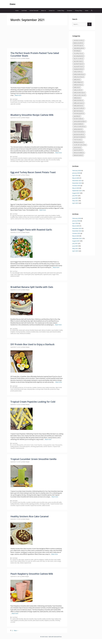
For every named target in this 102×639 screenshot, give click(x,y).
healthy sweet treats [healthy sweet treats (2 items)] (78, 105)
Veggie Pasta (55, 274)
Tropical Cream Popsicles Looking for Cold (32, 401)
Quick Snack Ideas (43, 102)
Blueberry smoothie (42, 158)
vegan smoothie (44, 161)
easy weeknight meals (17, 273)
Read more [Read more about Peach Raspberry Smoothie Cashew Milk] (15, 613)
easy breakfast (55, 330)
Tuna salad (57, 102)
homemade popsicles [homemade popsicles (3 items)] (79, 113)
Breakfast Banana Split (35, 330)
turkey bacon (42, 218)
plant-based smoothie (34, 161)
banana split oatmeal (24, 330)
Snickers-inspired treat (25, 563)
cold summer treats (29, 445)
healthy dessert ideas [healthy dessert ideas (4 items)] (79, 77)
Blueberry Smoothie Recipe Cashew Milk (31, 114)
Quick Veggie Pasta (19, 274)
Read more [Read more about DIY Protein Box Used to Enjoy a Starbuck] (58, 382)
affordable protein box (17, 387)
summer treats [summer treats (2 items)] (77, 147)
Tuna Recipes (51, 102)
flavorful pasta (27, 273)
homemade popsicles (24, 446)
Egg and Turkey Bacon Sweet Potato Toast (33, 172)
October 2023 (76, 185)
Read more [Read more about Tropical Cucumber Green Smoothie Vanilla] (55, 497)
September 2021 (77, 190)
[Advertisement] (37, 37)
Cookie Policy (60, 10)
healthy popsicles (14, 446)
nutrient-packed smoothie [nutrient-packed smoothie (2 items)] (80, 121)
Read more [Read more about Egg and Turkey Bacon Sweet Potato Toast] (43, 210)
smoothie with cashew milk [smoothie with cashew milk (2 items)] (80, 145)
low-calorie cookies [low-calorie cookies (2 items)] (78, 118)
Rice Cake (42, 561)
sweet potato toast (19, 218)
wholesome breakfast (25, 333)
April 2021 (75, 203)
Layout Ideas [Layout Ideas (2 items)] (77, 116)
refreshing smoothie (44, 504)
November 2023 (77, 183)
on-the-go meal (39, 389)
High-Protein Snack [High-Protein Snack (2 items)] (78, 111)
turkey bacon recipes (51, 218)
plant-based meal (51, 273)
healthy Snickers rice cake (24, 561)
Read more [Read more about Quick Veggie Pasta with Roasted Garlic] (56, 267)
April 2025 (75, 175)
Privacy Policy (78, 10)
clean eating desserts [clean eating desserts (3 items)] (79, 56)
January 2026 (76, 173)
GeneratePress (58, 636)
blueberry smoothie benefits (55, 158)
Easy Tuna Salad (37, 100)
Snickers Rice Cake (14, 563)
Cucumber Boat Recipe (17, 100)
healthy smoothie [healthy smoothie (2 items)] (78, 90)
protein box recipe (54, 389)
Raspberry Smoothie (49, 620)
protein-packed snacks (16, 390)
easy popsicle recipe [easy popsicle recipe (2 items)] (78, 66)
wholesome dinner (14, 276)
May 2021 (75, 200)
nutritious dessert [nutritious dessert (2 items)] (78, 129)
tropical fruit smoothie (35, 505)
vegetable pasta (39, 274)
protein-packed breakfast (46, 217)
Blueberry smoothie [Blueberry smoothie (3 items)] (78, 43)
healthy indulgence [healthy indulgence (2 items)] (78, 82)
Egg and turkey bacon (17, 215)
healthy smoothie (24, 504)
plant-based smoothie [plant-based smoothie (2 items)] (79, 134)
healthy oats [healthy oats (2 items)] (77, 87)
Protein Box (47, 389)
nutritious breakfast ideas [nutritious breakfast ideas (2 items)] (79, 126)
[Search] (89, 24)
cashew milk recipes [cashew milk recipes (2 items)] (78, 45)
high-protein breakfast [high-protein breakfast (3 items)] (79, 108)
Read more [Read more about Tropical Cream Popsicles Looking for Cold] (48, 439)
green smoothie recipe (42, 502)
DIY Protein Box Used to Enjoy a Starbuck (32, 344)
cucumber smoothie (31, 502)
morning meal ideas (20, 331)
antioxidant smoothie (17, 158)
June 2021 (75, 198)
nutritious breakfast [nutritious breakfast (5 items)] (78, 124)
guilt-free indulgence (39, 559)
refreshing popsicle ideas (37, 446)
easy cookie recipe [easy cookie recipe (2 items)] (78, 61)
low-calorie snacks (35, 561)
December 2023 (77, 180)
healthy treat (58, 619)
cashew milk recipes (29, 159)
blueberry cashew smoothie (30, 158)
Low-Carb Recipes (22, 102)
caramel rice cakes (29, 559)
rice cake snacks (49, 561)
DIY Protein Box (28, 387)
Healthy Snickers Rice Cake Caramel (29, 516)
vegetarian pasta (47, 274)
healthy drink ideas (15, 504)
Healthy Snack (54, 100)
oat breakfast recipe (44, 331)
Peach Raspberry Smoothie (17, 620)
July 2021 (75, 195)
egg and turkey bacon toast (30, 215)
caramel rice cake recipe (18, 559)
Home (16, 10)
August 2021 (76, 193)
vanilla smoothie (46, 505)
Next (16, 630)
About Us (43, 10)
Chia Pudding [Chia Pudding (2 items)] (77, 50)
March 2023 (75, 188)
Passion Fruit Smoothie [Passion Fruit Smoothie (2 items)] (79, 131)
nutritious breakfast (35, 217)
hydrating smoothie (34, 504)
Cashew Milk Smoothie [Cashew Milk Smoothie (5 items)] (79, 48)
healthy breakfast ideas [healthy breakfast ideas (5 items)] (79, 74)
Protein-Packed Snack (32, 102)
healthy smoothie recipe (48, 619)
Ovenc (12, 4)
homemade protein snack (20, 389)
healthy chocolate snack (50, 559)
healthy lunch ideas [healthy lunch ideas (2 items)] (78, 84)
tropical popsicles (20, 448)
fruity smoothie (38, 619)
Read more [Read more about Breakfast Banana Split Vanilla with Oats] (58, 325)
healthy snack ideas (23, 161)
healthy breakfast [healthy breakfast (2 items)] (78, 71)
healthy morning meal (24, 217)
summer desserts (47, 446)
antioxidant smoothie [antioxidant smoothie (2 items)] (79, 40)
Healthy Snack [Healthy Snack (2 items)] (77, 97)
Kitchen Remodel (34, 10)
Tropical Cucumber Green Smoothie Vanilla (33, 459)
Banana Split (15, 330)
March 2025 (75, 178)
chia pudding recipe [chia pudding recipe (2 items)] (78, 53)
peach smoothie (28, 620)
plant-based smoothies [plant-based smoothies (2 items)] (79, 137)
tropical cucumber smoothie (23, 505)
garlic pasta (34, 273)
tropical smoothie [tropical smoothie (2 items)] (78, 150)
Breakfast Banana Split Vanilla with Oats (31, 286)
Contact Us (51, 10)
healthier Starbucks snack (39, 387)
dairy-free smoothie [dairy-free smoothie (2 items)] (78, 58)
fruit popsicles (58, 445)
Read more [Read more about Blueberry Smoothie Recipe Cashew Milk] (58, 152)
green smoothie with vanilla (55, 502)
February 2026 (76, 170)
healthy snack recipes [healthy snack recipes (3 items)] (79, 103)
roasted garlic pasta (29, 274)
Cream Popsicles (38, 445)
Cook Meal (24, 10)
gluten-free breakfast (50, 215)
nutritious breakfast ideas (32, 331)
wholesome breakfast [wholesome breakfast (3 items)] (79, 152)
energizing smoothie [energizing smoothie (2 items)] (78, 69)
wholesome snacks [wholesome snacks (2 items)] (78, 155)
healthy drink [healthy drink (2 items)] (77, 79)
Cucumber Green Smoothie (18, 502)
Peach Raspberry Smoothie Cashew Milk (31, 573)
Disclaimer (69, 10)
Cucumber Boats (28, 100)
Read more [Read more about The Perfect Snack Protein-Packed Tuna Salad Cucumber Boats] (18, 95)
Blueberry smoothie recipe (17, 159)
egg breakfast (41, 215)
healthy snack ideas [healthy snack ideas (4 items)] (78, 100)
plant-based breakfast (55, 331)
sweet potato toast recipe (31, 218)
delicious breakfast (46, 330)
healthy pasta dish (42, 273)
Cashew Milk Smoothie (39, 159)
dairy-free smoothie (51, 159)
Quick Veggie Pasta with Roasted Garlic (31, 229)
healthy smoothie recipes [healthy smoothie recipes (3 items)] (79, 95)
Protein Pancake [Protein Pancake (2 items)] (78, 139)
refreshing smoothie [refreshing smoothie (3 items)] (78, 142)
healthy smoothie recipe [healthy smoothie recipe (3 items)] (79, 92)
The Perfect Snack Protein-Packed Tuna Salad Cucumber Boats (34, 54)
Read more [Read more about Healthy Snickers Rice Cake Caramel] (54, 554)
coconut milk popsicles (17, 445)
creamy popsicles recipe (49, 445)
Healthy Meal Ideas (46, 100)
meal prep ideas (31, 389)
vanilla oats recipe (14, 333)
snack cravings (57, 561)
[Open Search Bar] (92, 10)
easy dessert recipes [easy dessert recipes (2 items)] (78, 64)
